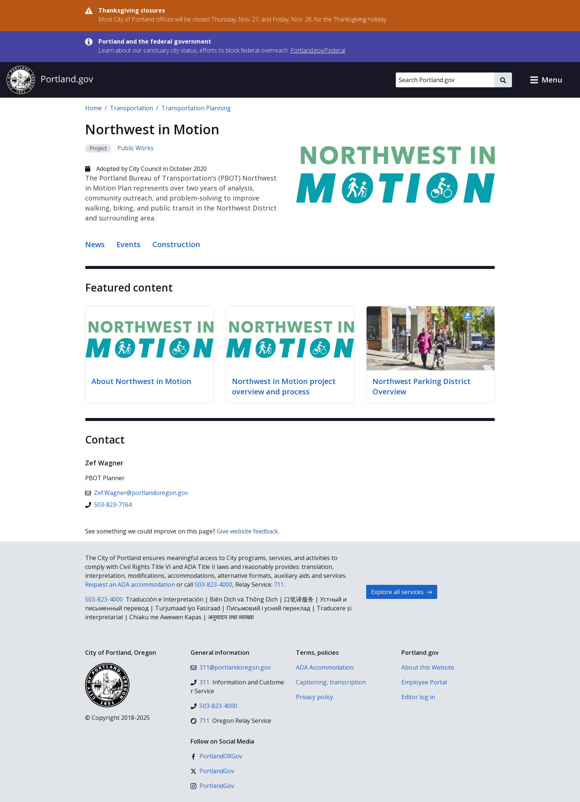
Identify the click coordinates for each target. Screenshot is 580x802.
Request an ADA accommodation (130, 584)
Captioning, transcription (331, 682)
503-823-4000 (213, 584)
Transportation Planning (196, 108)
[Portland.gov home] (49, 80)
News (95, 244)
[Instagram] (212, 785)
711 (279, 584)
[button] (546, 80)
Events (129, 244)
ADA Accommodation (325, 667)
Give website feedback (247, 531)
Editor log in (418, 697)
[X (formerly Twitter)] (212, 770)
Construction (176, 244)
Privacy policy (314, 697)
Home (93, 108)
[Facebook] (216, 756)
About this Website (427, 667)
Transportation (131, 108)
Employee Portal (424, 682)
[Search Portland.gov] (445, 80)
